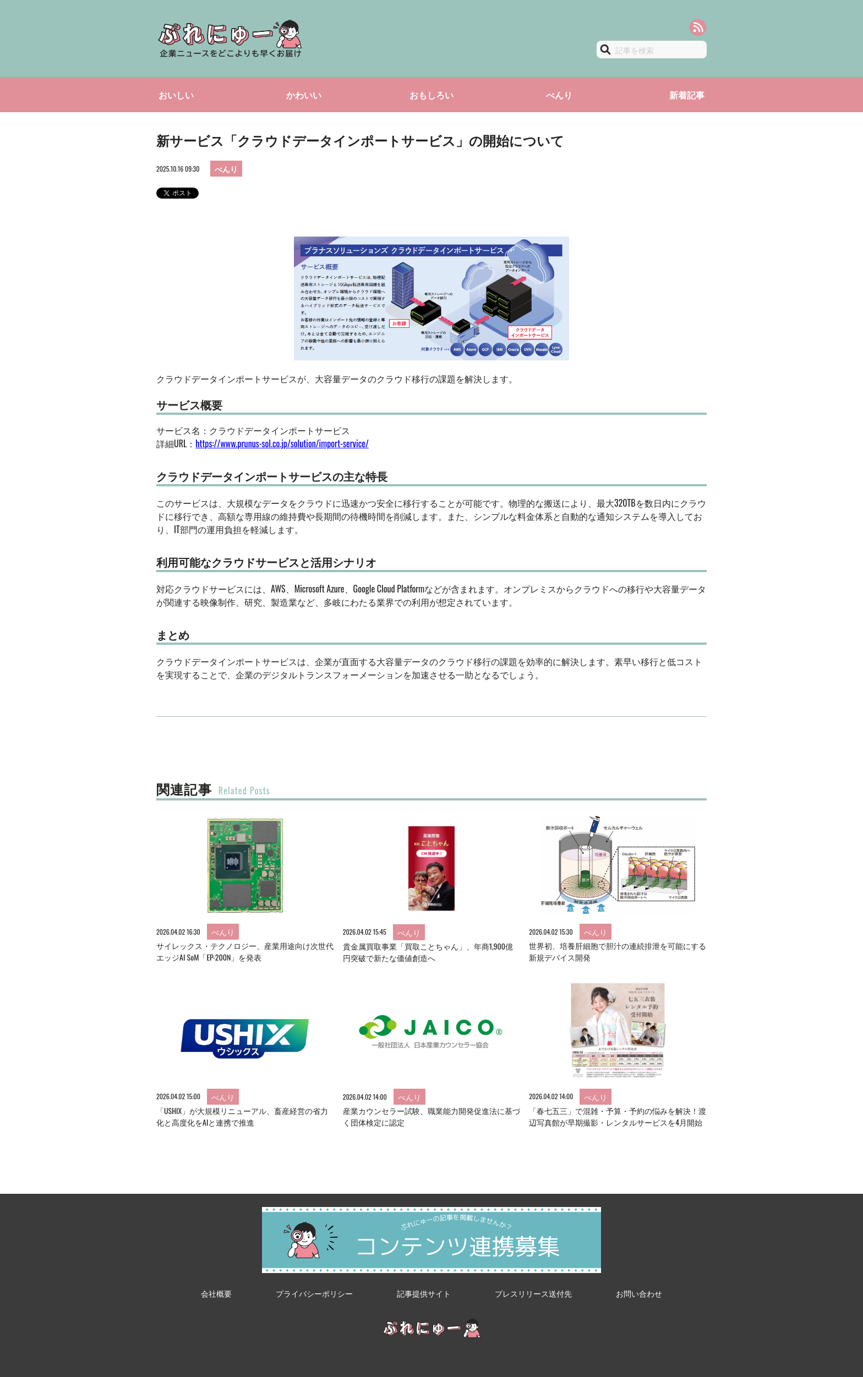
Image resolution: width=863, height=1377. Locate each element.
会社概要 (216, 1293)
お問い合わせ (639, 1293)
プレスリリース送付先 (533, 1293)
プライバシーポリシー (314, 1293)
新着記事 (686, 94)
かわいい (303, 94)
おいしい (176, 94)
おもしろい (431, 94)
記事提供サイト (424, 1293)
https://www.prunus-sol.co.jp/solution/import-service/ (281, 443)
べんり (559, 94)
